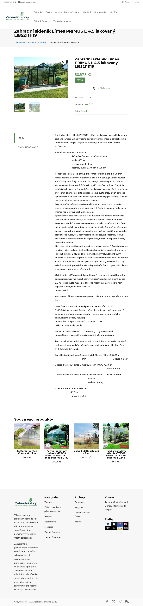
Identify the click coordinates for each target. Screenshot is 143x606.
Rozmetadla (100, 12)
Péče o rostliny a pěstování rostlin (62, 12)
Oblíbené (126, 2)
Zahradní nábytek (62, 21)
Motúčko (114, 12)
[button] (63, 62)
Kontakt (78, 521)
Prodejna (79, 502)
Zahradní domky (42, 21)
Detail (80, 80)
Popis (21, 137)
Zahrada (38, 12)
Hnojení (87, 12)
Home (21, 42)
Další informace (28, 147)
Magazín (135, 2)
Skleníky (87, 104)
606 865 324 (11, 2)
